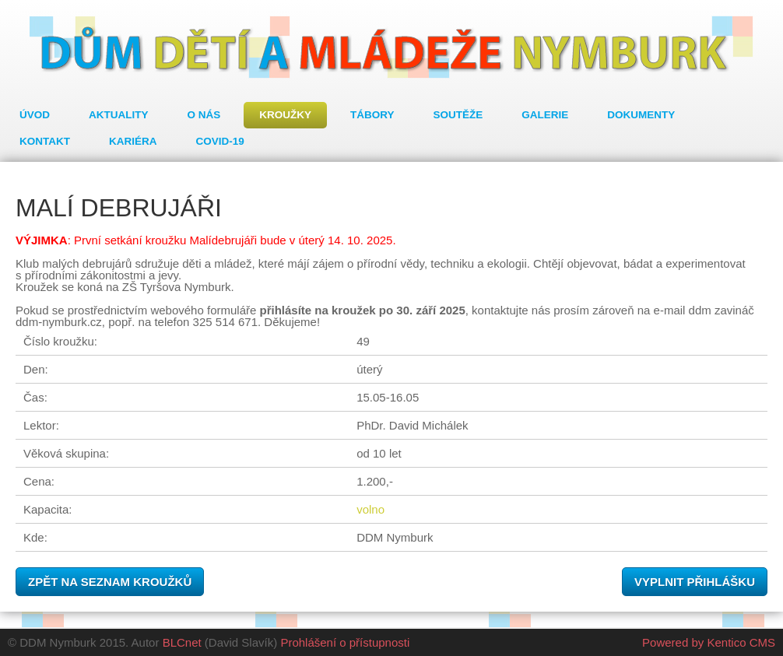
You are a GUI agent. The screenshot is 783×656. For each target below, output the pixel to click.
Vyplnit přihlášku (694, 581)
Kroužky (285, 115)
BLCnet (182, 642)
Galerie (544, 115)
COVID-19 (220, 141)
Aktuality (119, 115)
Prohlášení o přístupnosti (344, 642)
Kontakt (44, 141)
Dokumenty (641, 115)
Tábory (372, 115)
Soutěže (458, 115)
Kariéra (133, 141)
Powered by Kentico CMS (708, 642)
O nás (204, 115)
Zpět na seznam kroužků (109, 581)
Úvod (34, 115)
